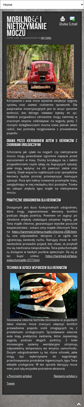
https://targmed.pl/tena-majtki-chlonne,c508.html (44, 231)
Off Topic (46, 38)
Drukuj (63, 20)
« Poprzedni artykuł (19, 376)
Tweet (11, 383)
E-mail (73, 20)
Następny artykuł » (65, 376)
